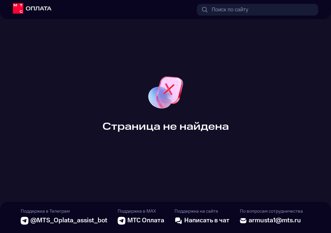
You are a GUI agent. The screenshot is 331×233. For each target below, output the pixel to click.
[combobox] (257, 10)
